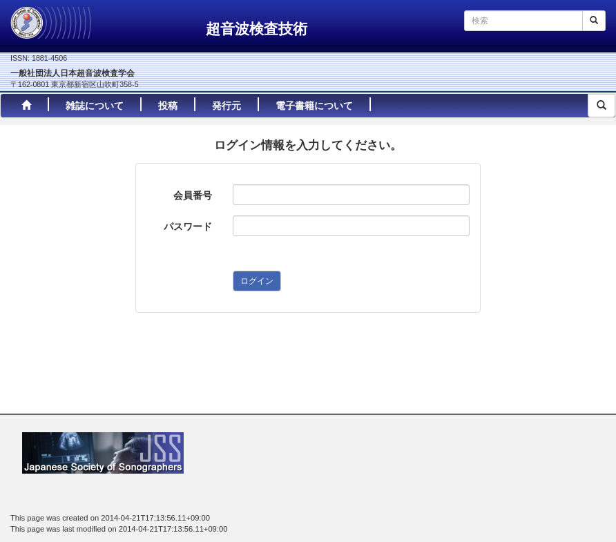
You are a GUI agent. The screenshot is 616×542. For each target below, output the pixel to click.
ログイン (256, 281)
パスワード (188, 226)
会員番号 (192, 195)
